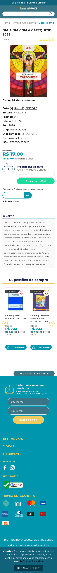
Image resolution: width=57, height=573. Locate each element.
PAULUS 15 (19, 112)
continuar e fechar (29, 568)
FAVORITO (21, 293)
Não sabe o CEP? (11, 201)
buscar (50, 14)
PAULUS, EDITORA (25, 108)
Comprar (18, 347)
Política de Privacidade (32, 561)
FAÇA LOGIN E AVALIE (34, 373)
